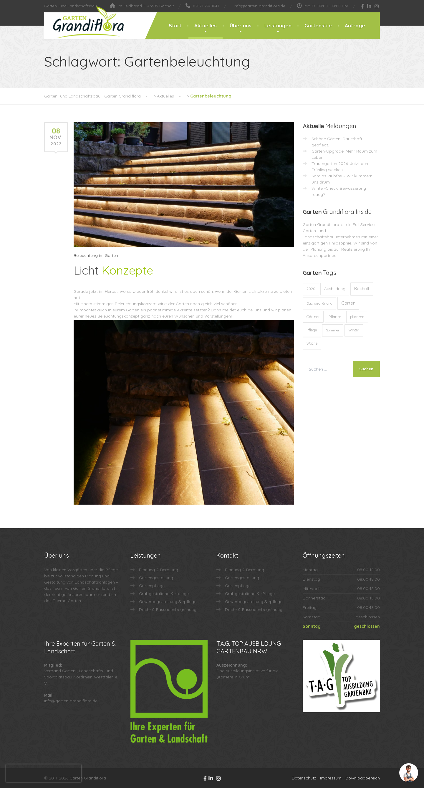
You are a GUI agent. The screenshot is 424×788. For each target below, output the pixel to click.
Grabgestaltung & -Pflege (250, 593)
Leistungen (278, 25)
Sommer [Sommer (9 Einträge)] (332, 330)
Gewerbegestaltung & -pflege (167, 601)
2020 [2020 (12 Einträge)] (311, 289)
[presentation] (43, 773)
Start (175, 25)
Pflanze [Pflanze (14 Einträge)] (335, 316)
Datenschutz (304, 778)
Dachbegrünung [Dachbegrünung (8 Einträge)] (319, 303)
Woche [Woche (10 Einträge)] (312, 343)
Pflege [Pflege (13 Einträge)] (312, 330)
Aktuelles (205, 25)
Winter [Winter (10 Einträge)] (353, 330)
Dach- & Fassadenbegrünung (167, 609)
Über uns (240, 25)
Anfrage (355, 25)
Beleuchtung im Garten (96, 255)
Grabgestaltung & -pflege (164, 593)
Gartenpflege (152, 585)
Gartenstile (318, 25)
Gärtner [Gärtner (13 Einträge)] (313, 316)
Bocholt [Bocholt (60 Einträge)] (361, 288)
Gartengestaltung (156, 577)
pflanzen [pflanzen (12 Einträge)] (357, 317)
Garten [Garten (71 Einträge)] (348, 303)
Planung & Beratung (158, 569)
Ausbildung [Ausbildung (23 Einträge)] (334, 288)
